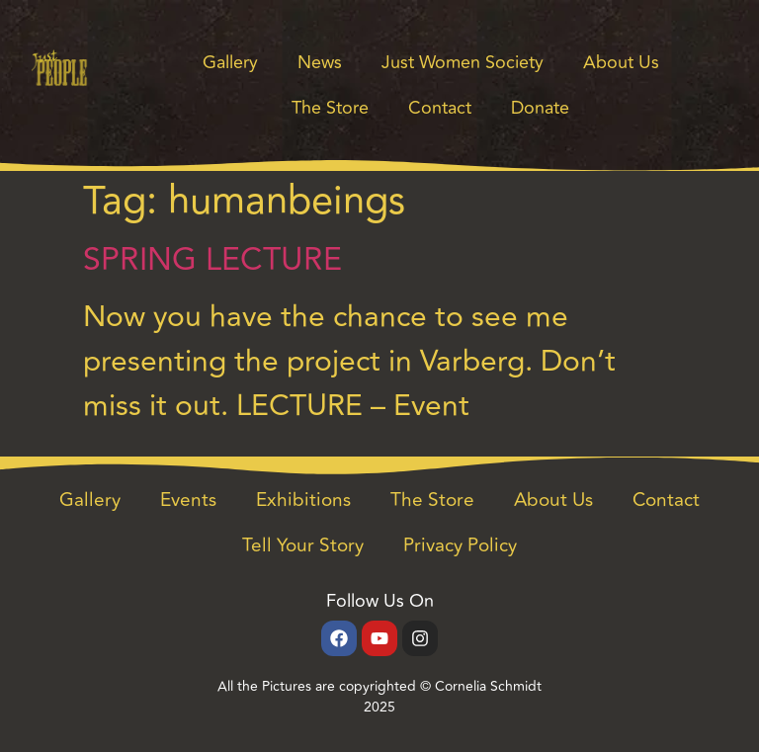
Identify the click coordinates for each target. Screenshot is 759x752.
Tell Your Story (303, 545)
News (319, 62)
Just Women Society (462, 62)
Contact (439, 108)
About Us (621, 62)
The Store (330, 108)
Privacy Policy (460, 545)
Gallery (230, 62)
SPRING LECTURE (212, 260)
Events (188, 500)
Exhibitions (303, 500)
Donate (540, 108)
